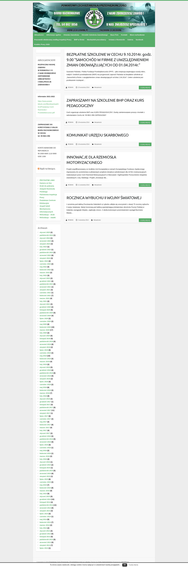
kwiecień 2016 (45, 453)
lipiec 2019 (44, 350)
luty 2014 (43, 528)
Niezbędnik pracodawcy (96, 40)
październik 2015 (46, 471)
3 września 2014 (83, 220)
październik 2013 (46, 539)
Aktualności (39, 35)
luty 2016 (43, 459)
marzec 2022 (45, 273)
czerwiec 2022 (45, 264)
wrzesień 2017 (45, 410)
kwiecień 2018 (45, 390)
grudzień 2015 (45, 465)
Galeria (130, 40)
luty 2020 (43, 333)
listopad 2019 (45, 339)
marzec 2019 (45, 361)
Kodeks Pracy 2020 (42, 44)
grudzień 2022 (45, 250)
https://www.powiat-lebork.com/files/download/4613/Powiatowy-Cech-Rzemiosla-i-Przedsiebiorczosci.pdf (48, 107)
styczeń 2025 (45, 232)
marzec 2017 (45, 428)
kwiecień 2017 (45, 425)
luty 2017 (43, 430)
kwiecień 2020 (45, 327)
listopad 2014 (45, 502)
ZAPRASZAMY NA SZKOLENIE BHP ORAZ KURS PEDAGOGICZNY (105, 103)
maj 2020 (43, 324)
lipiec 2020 (44, 318)
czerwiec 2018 (45, 384)
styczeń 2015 (45, 496)
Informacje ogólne (53, 35)
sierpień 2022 (45, 258)
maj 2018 (43, 387)
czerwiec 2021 (45, 293)
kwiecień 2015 (45, 488)
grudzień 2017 (45, 402)
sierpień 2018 (45, 379)
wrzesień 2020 (45, 316)
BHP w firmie (79, 40)
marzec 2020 (45, 330)
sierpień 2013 (45, 545)
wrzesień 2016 (45, 442)
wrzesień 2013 (45, 542)
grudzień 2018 (45, 370)
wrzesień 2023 (45, 241)
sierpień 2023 (45, 244)
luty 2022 (43, 275)
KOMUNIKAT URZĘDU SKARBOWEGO (98, 135)
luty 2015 (43, 494)
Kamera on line (46, 183)
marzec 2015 (45, 491)
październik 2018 (46, 373)
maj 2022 (43, 267)
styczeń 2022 (45, 278)
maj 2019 (43, 356)
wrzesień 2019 (45, 344)
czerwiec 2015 (45, 482)
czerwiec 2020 (45, 321)
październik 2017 (46, 407)
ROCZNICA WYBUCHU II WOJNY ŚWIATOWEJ (104, 198)
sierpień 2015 (45, 476)
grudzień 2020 (45, 307)
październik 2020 (46, 313)
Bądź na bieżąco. (48, 168)
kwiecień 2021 (45, 295)
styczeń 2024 (45, 238)
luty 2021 (43, 301)
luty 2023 (43, 247)
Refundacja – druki (47, 215)
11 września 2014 (83, 185)
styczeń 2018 (45, 399)
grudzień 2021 (45, 281)
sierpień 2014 (45, 511)
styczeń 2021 (45, 304)
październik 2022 (46, 252)
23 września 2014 (83, 87)
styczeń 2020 (45, 336)
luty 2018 (43, 396)
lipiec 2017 (44, 416)
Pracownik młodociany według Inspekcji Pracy (52, 40)
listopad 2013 (45, 537)
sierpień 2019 (45, 347)
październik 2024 (46, 235)
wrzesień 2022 (45, 255)
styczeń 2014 (45, 531)
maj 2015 (43, 485)
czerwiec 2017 (45, 419)
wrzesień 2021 (45, 287)
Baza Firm (114, 35)
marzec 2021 (45, 298)
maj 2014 (43, 519)
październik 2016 (46, 439)
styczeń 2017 (45, 433)
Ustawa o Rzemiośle (117, 40)
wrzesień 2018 (45, 376)
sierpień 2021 (45, 290)
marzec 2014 (45, 525)
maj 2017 (43, 422)
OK (124, 565)
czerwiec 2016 (45, 448)
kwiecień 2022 (45, 270)
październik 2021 (46, 284)
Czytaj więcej (133, 565)
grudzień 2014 (45, 499)
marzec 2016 (45, 456)
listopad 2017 (45, 405)
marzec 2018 (45, 393)
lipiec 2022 (44, 261)
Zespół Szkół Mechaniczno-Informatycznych (46, 209)
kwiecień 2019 (45, 359)
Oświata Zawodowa (71, 35)
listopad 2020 (45, 310)
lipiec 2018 (44, 382)
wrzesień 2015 (45, 473)
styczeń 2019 (45, 367)
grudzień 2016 (45, 436)
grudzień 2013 (45, 534)
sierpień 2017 (45, 413)
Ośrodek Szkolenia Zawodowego (95, 35)
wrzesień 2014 (45, 508)
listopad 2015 (45, 468)
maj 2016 (43, 450)
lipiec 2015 (44, 479)
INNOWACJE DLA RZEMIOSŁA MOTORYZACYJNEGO (91, 160)
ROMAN (70, 87)
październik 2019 (46, 341)
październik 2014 (46, 505)
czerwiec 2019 (45, 353)
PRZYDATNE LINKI (47, 180)
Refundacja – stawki (48, 218)
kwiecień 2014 (45, 522)
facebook (139, 40)
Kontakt (124, 35)
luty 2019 (43, 364)
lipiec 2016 (44, 445)
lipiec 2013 (44, 548)
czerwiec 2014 (45, 516)
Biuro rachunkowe (137, 35)
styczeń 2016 (45, 462)
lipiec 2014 (44, 514)
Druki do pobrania (47, 186)
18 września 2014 (83, 122)
